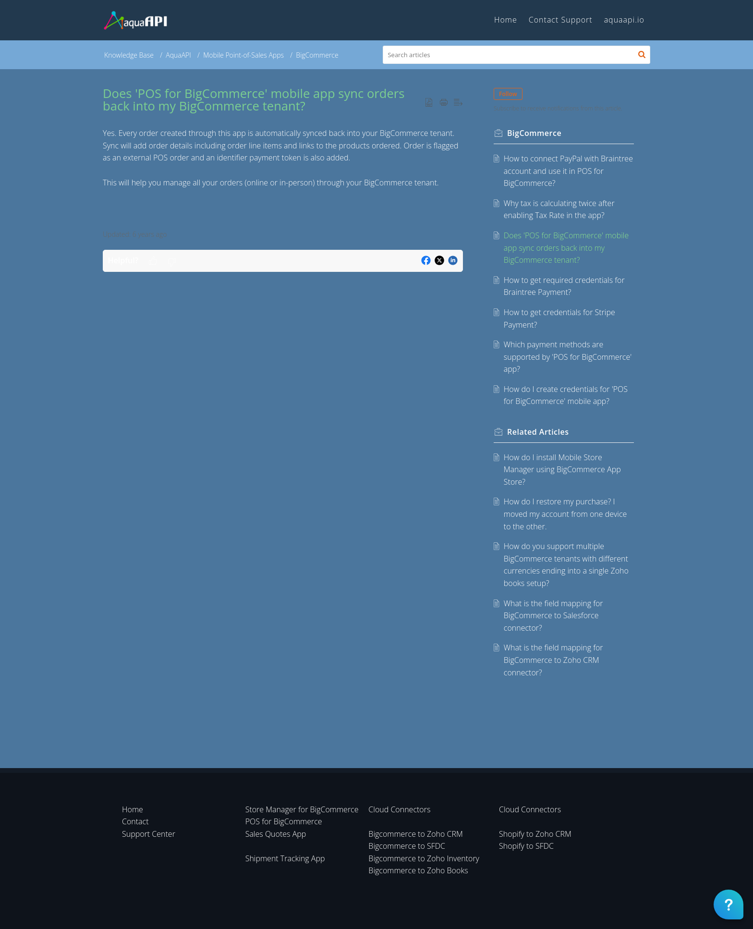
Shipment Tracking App (285, 858)
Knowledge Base (129, 55)
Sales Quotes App (275, 834)
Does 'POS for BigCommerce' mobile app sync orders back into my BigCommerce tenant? (566, 247)
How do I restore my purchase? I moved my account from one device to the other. (565, 513)
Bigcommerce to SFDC (406, 846)
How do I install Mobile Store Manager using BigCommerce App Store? (562, 469)
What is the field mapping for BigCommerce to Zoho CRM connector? (553, 659)
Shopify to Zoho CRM (535, 834)
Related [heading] (538, 432)
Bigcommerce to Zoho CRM (415, 834)
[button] (641, 55)
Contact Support (561, 19)
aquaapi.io (624, 19)
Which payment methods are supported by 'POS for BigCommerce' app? (568, 356)
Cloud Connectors (399, 809)
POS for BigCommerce (283, 821)
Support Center (148, 834)
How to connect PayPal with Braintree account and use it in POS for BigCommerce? (568, 170)
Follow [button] (508, 94)
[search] (517, 55)
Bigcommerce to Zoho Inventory (423, 858)
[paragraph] (283, 158)
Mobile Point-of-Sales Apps (243, 55)
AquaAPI (178, 55)
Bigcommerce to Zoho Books (418, 870)
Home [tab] (505, 19)
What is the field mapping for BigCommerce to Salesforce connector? (553, 615)
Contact (135, 821)
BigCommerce (317, 55)
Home (132, 809)
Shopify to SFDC (526, 846)
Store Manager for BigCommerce (302, 809)
